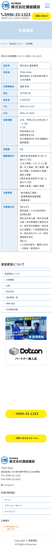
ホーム (8, 505)
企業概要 (10, 280)
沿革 (8, 287)
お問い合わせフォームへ (26, 443)
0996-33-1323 (26, 419)
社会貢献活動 (12, 314)
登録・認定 (11, 307)
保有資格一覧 (12, 300)
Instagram (8, 490)
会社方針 (10, 294)
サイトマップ (10, 519)
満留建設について (13, 274)
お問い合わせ (41, 15)
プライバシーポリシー (15, 512)
